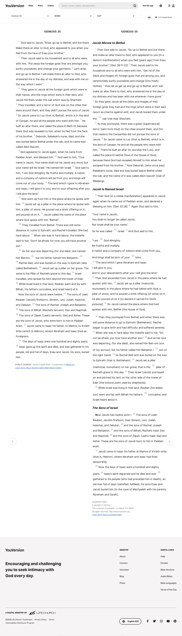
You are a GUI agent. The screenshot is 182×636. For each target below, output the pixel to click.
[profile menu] (171, 6)
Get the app (148, 5)
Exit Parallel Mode (163, 17)
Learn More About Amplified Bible (107, 515)
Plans (40, 5)
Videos (50, 5)
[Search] (94, 5)
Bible (31, 5)
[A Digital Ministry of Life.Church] (91, 611)
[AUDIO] (141, 17)
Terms (51, 619)
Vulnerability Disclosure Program (19, 623)
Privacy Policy (41, 619)
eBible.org (69, 364)
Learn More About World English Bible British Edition (38, 368)
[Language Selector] (161, 6)
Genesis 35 (30, 16)
